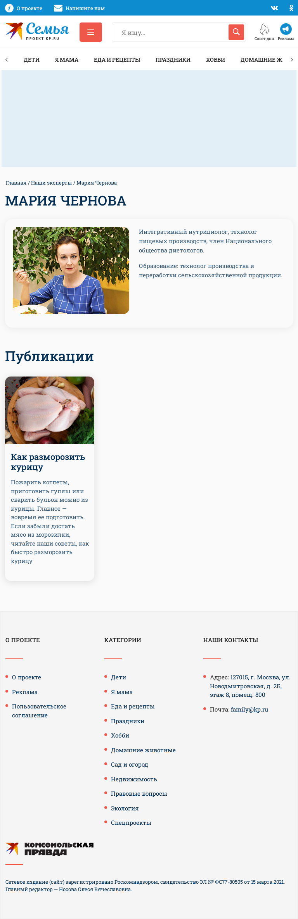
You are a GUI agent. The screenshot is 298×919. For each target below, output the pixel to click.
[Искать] (236, 32)
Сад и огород (129, 764)
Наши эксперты (51, 182)
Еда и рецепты (117, 59)
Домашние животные (143, 750)
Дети (32, 59)
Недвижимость (134, 779)
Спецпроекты (131, 822)
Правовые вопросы (139, 793)
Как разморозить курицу (48, 461)
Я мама (66, 59)
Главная (16, 182)
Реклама (25, 692)
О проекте (26, 677)
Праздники (173, 59)
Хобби (215, 59)
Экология (125, 808)
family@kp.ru (249, 709)
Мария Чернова (96, 182)
